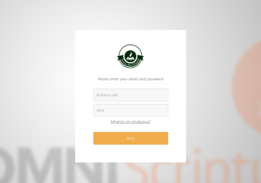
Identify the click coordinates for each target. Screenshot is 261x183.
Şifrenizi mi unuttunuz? (131, 121)
